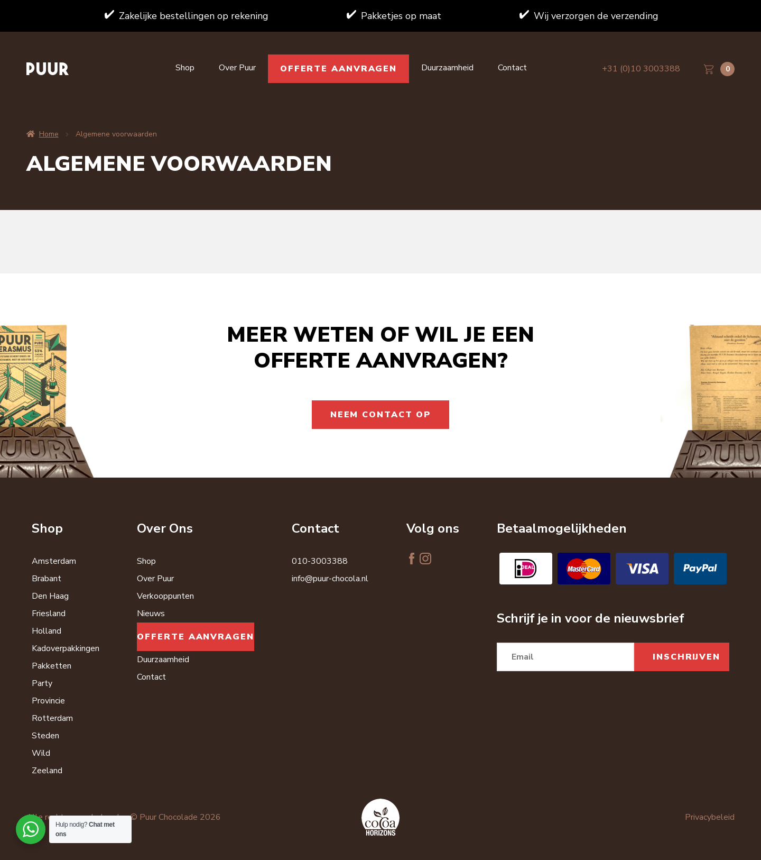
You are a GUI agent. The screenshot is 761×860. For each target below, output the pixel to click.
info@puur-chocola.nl (330, 578)
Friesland (49, 613)
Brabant (46, 578)
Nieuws (151, 613)
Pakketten (51, 666)
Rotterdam (52, 718)
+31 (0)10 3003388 (641, 69)
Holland (46, 631)
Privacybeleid (710, 817)
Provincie (48, 701)
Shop (184, 68)
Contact (512, 68)
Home (49, 134)
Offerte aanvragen (338, 69)
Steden (45, 736)
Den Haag (50, 596)
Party (42, 683)
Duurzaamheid (447, 68)
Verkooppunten (165, 596)
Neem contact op (380, 414)
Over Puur (237, 68)
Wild (41, 753)
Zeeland (47, 770)
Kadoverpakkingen (65, 648)
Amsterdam (54, 561)
